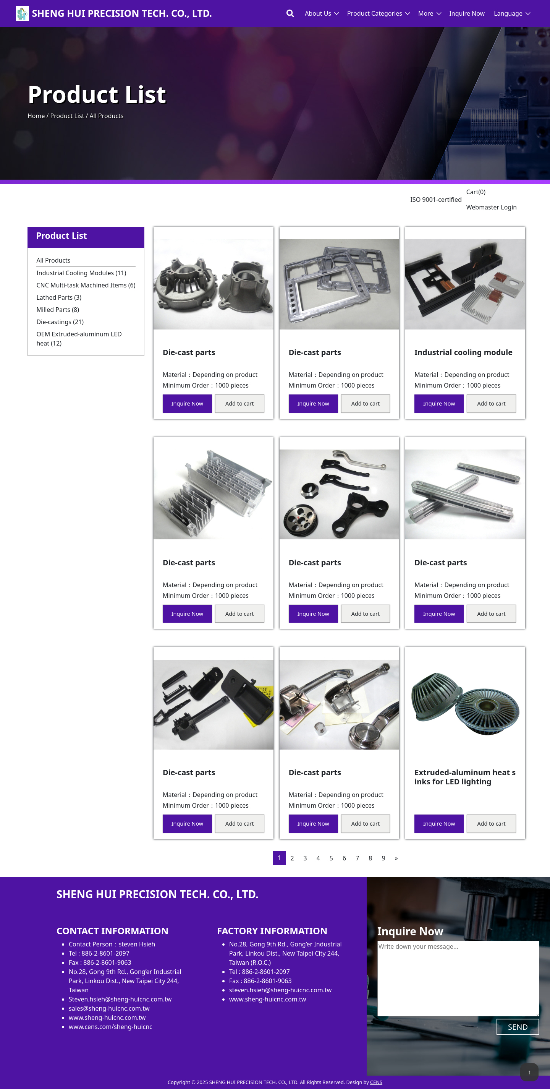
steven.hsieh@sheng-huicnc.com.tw (280, 990)
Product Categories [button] (374, 13)
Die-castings (60, 322)
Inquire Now (467, 13)
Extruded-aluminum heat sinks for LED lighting (465, 777)
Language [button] (508, 13)
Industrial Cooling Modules (81, 273)
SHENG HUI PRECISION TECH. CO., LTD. (122, 13)
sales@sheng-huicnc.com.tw (109, 1008)
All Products (53, 260)
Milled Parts (57, 309)
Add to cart (239, 403)
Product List (67, 116)
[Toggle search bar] (290, 13)
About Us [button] (318, 13)
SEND (518, 1027)
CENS (376, 1082)
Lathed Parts (58, 297)
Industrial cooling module (463, 352)
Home (36, 116)
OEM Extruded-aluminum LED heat (79, 338)
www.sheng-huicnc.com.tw (107, 1017)
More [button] (426, 13)
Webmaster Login (491, 207)
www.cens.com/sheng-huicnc (110, 1026)
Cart (475, 192)
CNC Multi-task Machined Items (85, 285)
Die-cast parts (189, 352)
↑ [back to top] (529, 1072)
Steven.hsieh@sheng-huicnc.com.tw (120, 999)
